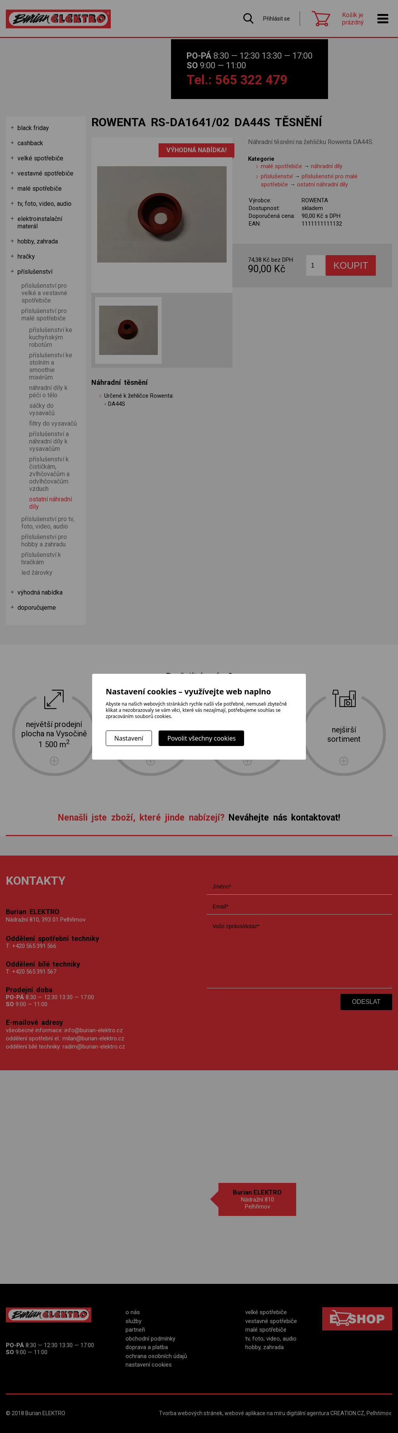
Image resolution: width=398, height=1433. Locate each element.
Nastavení (128, 738)
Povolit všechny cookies (201, 738)
